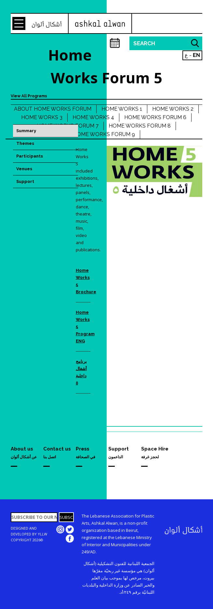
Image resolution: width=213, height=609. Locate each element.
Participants (29, 156)
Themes (25, 143)
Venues (24, 168)
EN (196, 55)
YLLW (42, 534)
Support (25, 181)
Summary (26, 130)
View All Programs (29, 96)
